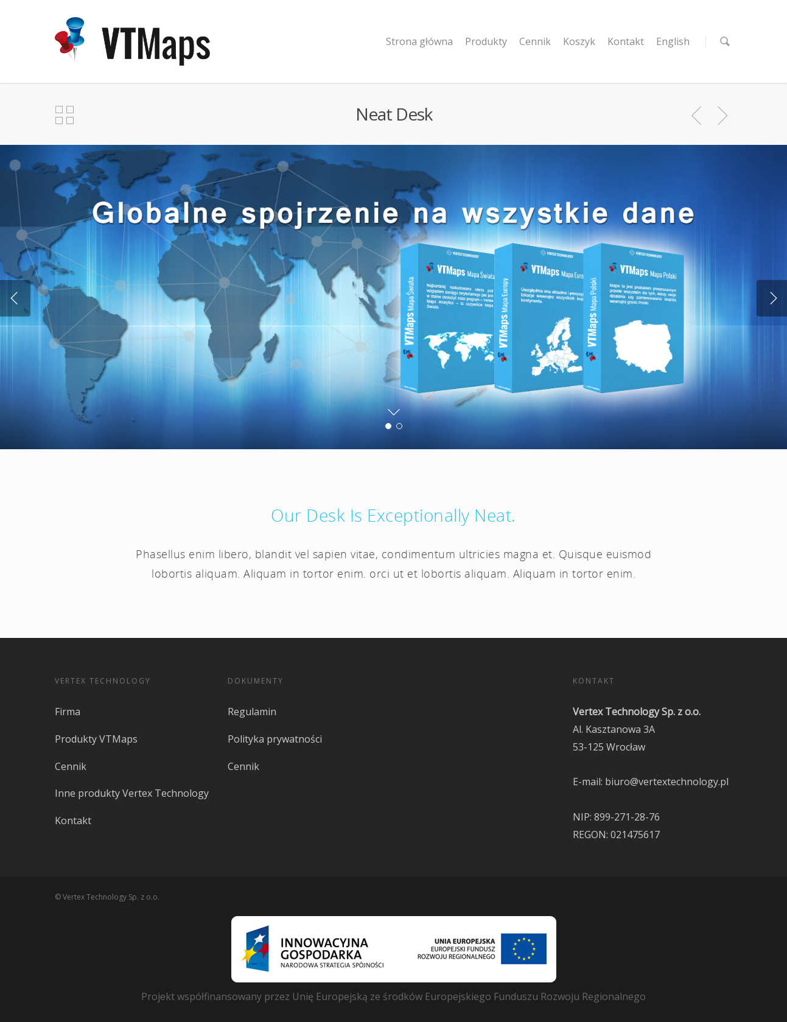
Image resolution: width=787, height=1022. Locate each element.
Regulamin (252, 711)
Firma (67, 711)
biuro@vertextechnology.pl (667, 781)
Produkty (486, 41)
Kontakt (625, 41)
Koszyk (579, 41)
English (673, 41)
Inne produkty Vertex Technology (132, 793)
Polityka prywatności (275, 739)
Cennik (535, 41)
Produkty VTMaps (96, 739)
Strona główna (419, 41)
